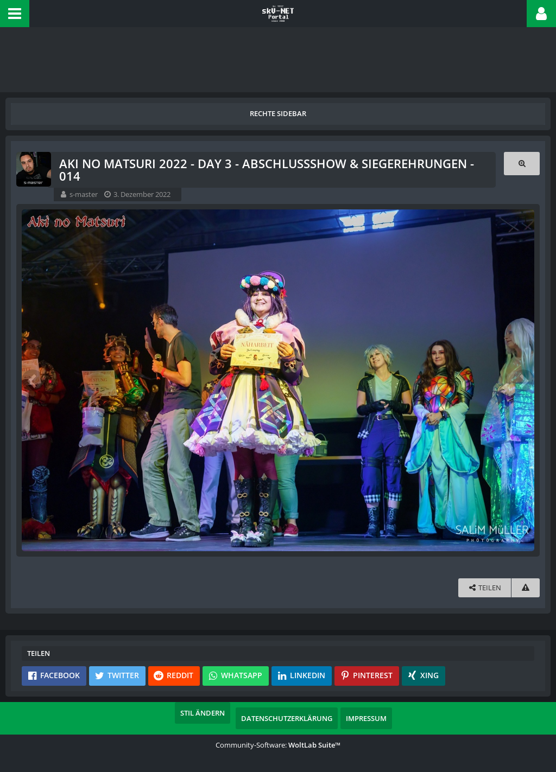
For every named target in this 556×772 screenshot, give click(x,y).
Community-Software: (278, 745)
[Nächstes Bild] (523, 380)
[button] (14, 13)
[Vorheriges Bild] (32, 380)
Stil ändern (202, 713)
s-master (84, 194)
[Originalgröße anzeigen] (522, 163)
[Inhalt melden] (525, 587)
